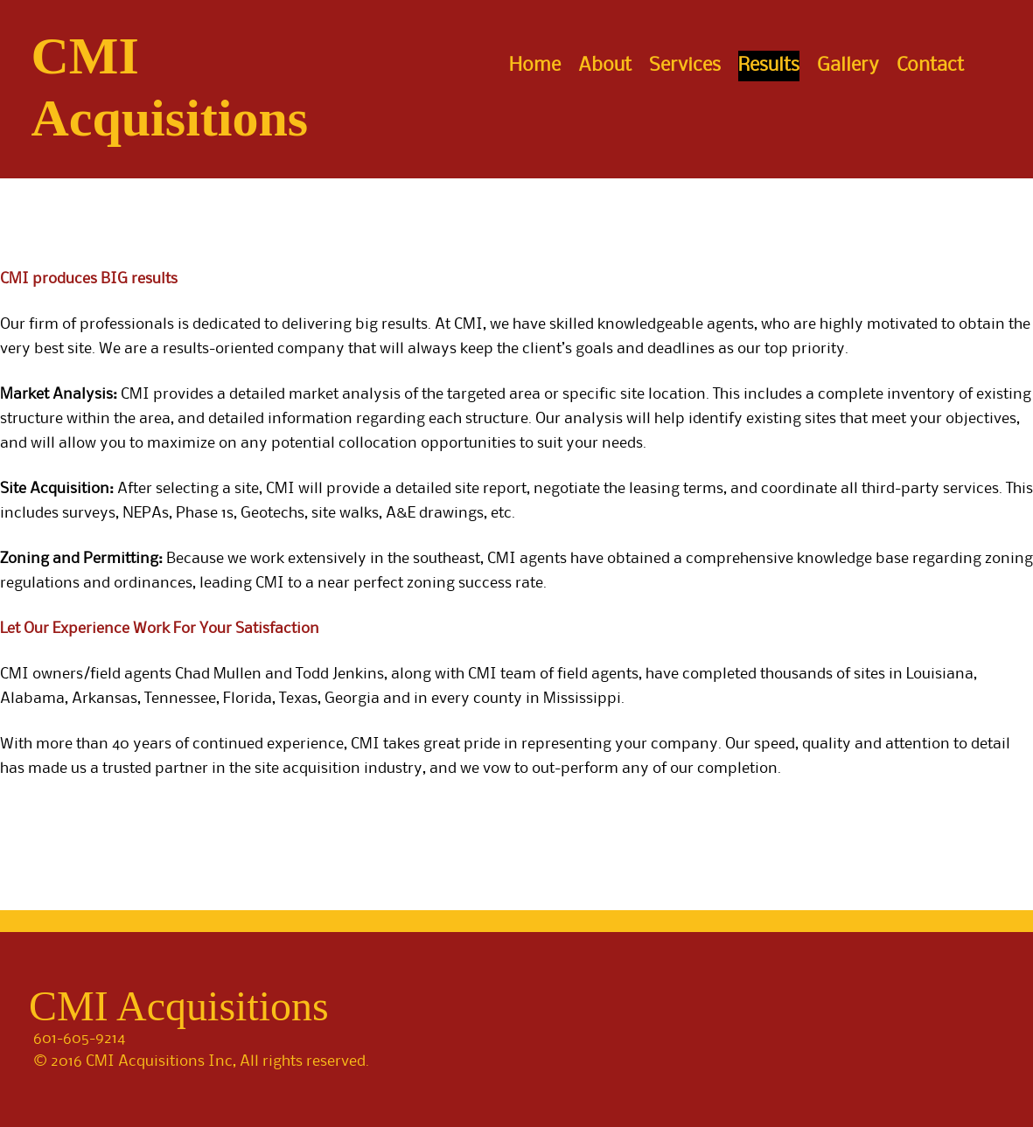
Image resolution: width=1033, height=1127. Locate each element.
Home (535, 65)
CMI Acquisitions (179, 1006)
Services (685, 65)
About (605, 65)
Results (768, 65)
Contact (930, 65)
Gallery (848, 65)
